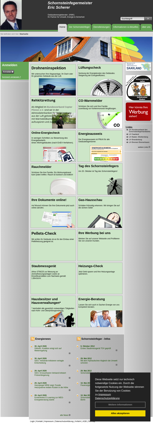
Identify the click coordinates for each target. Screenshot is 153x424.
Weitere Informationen (120, 404)
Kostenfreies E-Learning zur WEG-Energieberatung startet (49, 398)
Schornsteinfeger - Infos (95, 339)
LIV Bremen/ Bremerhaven (139, 142)
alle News (65, 415)
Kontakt (39, 421)
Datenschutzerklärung (107, 398)
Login (32, 421)
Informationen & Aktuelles (125, 27)
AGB (85, 421)
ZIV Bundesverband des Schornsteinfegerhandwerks (139, 130)
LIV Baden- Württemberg (138, 137)
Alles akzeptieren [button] (120, 413)
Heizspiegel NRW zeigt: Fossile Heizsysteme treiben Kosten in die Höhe (51, 386)
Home (62, 27)
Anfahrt (78, 421)
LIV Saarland (134, 134)
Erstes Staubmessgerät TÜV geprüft (96, 348)
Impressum (104, 394)
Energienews (43, 339)
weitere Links (144, 147)
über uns (146, 27)
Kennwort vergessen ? (11, 77)
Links (129, 127)
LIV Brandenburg (135, 139)
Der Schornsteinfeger (79, 27)
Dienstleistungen (101, 27)
